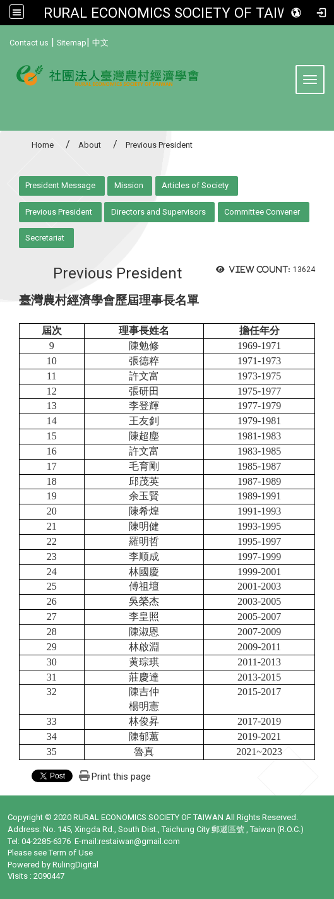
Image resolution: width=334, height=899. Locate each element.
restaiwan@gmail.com (139, 841)
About (89, 145)
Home (43, 145)
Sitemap (71, 42)
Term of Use (71, 852)
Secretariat (44, 237)
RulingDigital (75, 864)
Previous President (58, 212)
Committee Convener (262, 212)
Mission (128, 185)
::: (5, 40)
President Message (60, 185)
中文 (100, 42)
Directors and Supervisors (158, 212)
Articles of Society (195, 185)
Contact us (29, 42)
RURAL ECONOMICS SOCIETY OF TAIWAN (176, 12)
